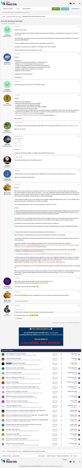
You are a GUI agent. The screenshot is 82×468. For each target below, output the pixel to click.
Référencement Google (25, 421)
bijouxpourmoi (9, 393)
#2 (79, 54)
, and (22, 301)
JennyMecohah (9, 360)
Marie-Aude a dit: (19, 309)
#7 (79, 157)
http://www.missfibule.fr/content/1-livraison (26, 113)
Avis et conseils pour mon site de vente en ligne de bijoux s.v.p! (22, 387)
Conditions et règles (51, 456)
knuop (75, 393)
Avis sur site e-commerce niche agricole (16, 438)
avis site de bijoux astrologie (13, 358)
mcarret (7, 374)
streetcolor (8, 378)
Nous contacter (41, 456)
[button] (32, 9)
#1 (79, 26)
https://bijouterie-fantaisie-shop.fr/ (69, 125)
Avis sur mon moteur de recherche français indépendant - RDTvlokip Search (26, 410)
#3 (79, 81)
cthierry (75, 440)
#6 (79, 136)
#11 (79, 291)
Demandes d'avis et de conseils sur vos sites (26, 355)
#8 (79, 170)
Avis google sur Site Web (12, 434)
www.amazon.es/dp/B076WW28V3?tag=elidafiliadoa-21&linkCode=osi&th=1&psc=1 (50, 254)
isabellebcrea (9, 407)
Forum (18, 8)
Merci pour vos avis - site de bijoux (15, 368)
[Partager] (78, 27)
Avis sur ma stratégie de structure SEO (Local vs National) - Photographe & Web (27, 415)
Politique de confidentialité (63, 456)
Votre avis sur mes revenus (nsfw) (15, 443)
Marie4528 (8, 440)
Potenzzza (8, 364)
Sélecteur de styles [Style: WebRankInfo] (6, 456)
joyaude (74, 174)
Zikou (76, 355)
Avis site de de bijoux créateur (14, 372)
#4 (79, 95)
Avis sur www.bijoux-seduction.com (15, 377)
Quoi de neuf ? (27, 8)
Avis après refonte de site (13, 429)
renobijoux (8, 402)
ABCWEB (75, 435)
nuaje (7, 355)
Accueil (75, 456)
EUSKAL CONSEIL (73, 412)
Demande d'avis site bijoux (19, 363)
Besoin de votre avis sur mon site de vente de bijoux (19, 396)
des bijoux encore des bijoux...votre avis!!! (17, 391)
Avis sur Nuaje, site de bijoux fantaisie (16, 353)
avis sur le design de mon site (14, 405)
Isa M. (7, 397)
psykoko (75, 383)
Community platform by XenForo (32, 466)
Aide (71, 456)
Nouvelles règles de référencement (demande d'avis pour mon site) (23, 424)
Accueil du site (7, 8)
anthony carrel (9, 416)
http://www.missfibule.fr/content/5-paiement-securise (29, 115)
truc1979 (8, 445)
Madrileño (75, 369)
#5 (79, 122)
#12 (79, 305)
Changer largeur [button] (16, 456)
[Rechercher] (75, 9)
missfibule (4, 23)
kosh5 (7, 426)
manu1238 (8, 430)
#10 (79, 278)
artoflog (75, 360)
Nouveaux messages (8, 12)
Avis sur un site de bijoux (12, 382)
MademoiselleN (9, 369)
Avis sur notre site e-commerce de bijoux (17, 401)
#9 (79, 184)
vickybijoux (8, 383)
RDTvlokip (8, 412)
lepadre (75, 397)
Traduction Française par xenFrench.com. (54, 466)
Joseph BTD (74, 364)
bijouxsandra (9, 388)
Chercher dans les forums (22, 12)
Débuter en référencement (26, 416)
